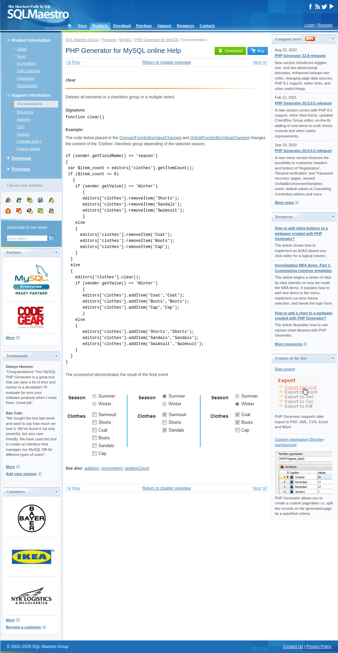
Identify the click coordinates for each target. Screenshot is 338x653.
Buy (258, 51)
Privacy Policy (319, 646)
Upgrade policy (29, 141)
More (10, 338)
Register (325, 25)
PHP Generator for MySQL (157, 40)
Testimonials (27, 85)
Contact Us (293, 646)
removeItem (112, 468)
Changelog (25, 78)
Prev (76, 62)
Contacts (207, 25)
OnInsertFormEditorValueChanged (150, 137)
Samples (24, 119)
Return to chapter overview (167, 62)
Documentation (30, 103)
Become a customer (23, 627)
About (22, 48)
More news (284, 202)
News (82, 25)
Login (309, 25)
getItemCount (137, 468)
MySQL (125, 40)
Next (257, 62)
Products (100, 25)
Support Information (31, 95)
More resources (289, 344)
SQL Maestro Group (82, 40)
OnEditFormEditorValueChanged (219, 137)
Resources (185, 25)
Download (122, 25)
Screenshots (26, 63)
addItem (92, 468)
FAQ (21, 126)
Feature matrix (28, 148)
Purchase (144, 25)
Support (164, 25)
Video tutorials (29, 70)
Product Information (31, 40)
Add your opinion (21, 474)
